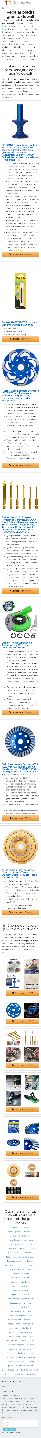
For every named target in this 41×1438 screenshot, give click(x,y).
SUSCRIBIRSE (9, 1429)
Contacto (5, 1386)
